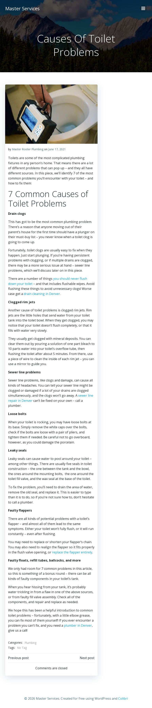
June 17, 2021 (56, 149)
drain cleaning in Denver (41, 293)
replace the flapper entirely (72, 552)
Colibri (123, 697)
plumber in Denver (77, 625)
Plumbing (30, 642)
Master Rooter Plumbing (27, 149)
